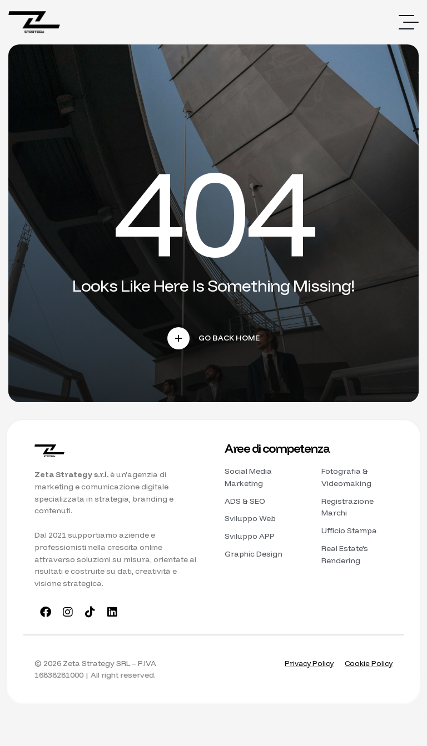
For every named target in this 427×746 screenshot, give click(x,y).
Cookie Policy (367, 665)
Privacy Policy (305, 665)
